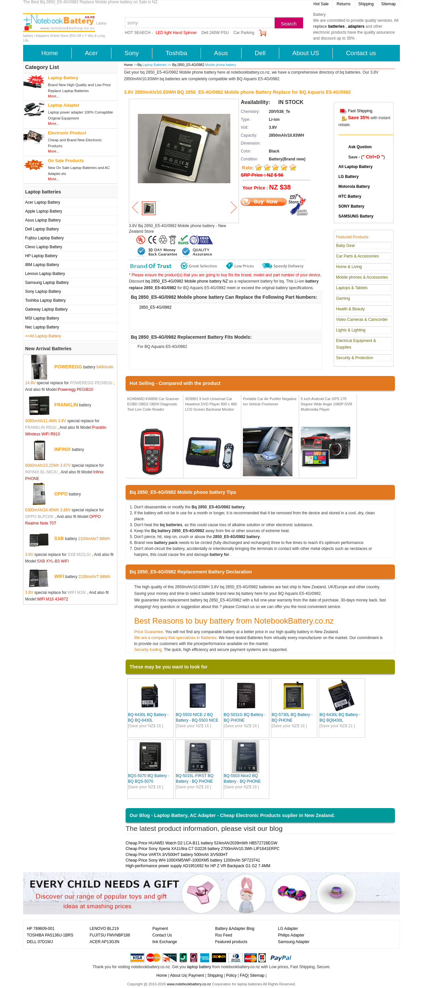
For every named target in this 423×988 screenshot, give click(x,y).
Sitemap (388, 4)
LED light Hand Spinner (176, 32)
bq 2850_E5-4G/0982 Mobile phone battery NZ (186, 281)
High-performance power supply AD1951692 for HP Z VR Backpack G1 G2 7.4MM (198, 866)
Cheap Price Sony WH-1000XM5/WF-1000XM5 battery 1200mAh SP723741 (193, 860)
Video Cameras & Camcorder (362, 319)
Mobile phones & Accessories (362, 277)
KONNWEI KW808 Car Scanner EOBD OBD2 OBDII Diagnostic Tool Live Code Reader (153, 404)
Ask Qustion (360, 147)
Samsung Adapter (293, 941)
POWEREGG (68, 366)
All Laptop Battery (355, 166)
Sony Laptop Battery (43, 291)
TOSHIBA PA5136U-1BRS (50, 935)
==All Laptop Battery (43, 336)
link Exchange (164, 941)
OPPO (60, 493)
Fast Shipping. (360, 111)
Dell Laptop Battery (42, 229)
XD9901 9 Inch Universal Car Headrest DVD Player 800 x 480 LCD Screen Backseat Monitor (211, 404)
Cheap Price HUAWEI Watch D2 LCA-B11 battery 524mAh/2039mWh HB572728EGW (201, 843)
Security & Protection (354, 358)
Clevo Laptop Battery (43, 247)
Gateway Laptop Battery (46, 309)
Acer (91, 53)
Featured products (231, 941)
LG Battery (348, 176)
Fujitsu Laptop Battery (44, 238)
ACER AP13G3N (104, 941)
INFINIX (62, 449)
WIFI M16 (76, 592)
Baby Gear (345, 245)
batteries (336, 26)
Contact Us (162, 935)
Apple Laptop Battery (43, 211)
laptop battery (199, 967)
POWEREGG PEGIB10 (90, 383)
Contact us (361, 53)
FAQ (244, 975)
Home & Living (349, 266)
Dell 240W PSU (215, 32)
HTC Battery (349, 196)
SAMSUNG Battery (355, 216)
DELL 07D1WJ (40, 941)
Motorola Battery (354, 186)
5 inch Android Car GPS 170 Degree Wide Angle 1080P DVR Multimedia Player (326, 404)
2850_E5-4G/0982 (155, 307)
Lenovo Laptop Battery (45, 273)
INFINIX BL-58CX (41, 472)
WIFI (59, 576)
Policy (231, 975)
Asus (221, 53)
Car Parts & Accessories (357, 256)
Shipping (366, 4)
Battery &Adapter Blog (234, 928)
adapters (356, 26)
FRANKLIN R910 (40, 427)
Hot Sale (320, 4)
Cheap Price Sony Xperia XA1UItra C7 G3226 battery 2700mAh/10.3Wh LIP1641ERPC (203, 848)
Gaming (343, 298)
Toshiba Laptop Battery (45, 300)
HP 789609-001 (41, 928)
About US (305, 53)
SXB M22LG (79, 554)
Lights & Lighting (350, 330)
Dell (260, 53)
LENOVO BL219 (104, 928)
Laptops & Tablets (351, 288)
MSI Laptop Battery (42, 318)
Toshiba (176, 53)
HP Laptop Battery (41, 256)
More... (53, 96)
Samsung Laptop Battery (47, 282)
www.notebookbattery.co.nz (189, 984)
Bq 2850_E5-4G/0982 (188, 65)
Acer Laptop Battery (42, 202)
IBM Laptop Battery (42, 264)
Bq (139, 65)
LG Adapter (288, 928)
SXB (59, 538)
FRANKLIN (66, 404)
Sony (132, 53)
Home (49, 53)
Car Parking (243, 32)
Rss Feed (223, 935)
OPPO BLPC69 (39, 516)
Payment (160, 928)
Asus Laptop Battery (43, 220)
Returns (343, 4)
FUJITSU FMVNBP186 (110, 935)
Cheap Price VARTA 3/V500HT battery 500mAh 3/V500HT (177, 854)
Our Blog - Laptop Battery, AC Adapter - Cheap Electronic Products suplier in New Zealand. (232, 815)
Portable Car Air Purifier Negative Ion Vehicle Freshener (269, 401)
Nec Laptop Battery (42, 327)
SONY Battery (351, 206)
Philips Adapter (291, 935)
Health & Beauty (350, 309)
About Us (178, 975)
